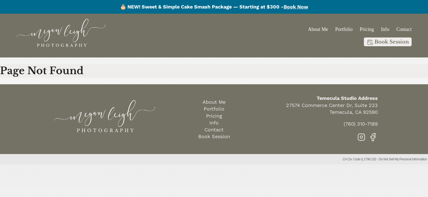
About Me (318, 29)
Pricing (367, 29)
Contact (404, 29)
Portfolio (344, 29)
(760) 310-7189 (361, 124)
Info (385, 29)
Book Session (388, 42)
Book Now (296, 7)
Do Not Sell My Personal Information (403, 159)
